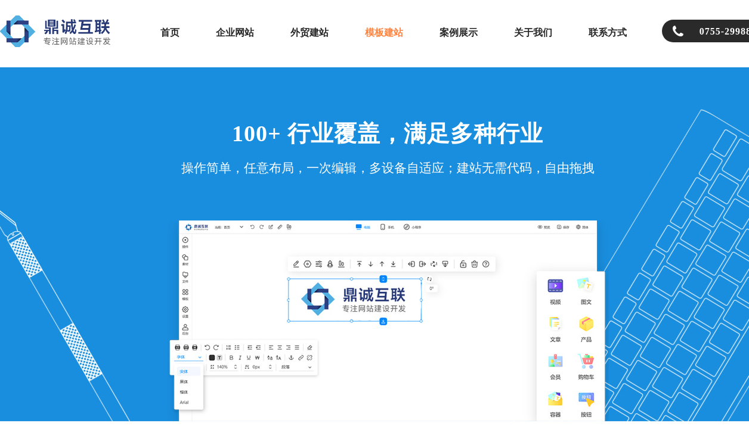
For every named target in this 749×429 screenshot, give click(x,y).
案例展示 (459, 32)
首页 (169, 32)
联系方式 (608, 32)
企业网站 (235, 32)
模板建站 (384, 32)
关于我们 (533, 32)
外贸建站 (309, 32)
